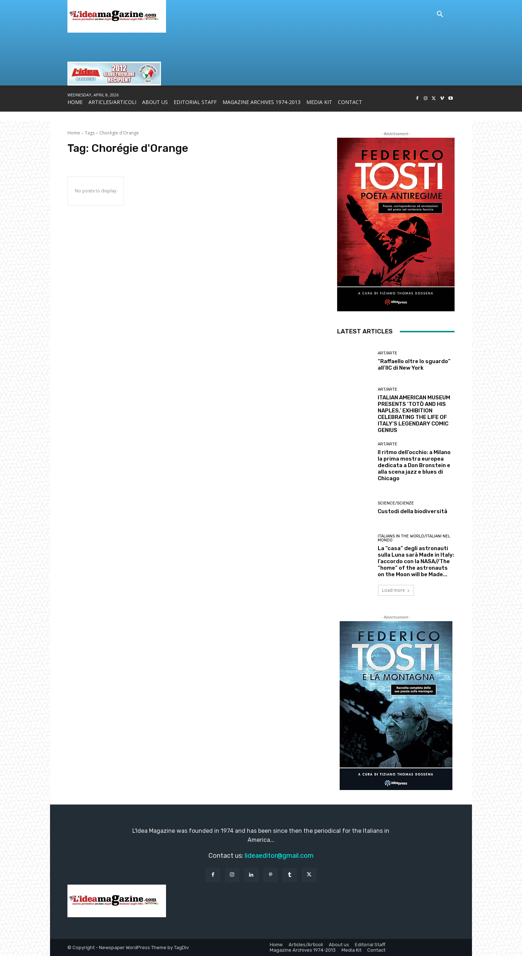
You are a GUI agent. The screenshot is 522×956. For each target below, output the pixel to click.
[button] (440, 14)
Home (73, 133)
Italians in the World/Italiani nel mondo (414, 538)
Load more (396, 590)
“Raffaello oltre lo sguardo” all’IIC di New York (414, 364)
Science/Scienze (396, 503)
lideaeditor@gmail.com (279, 856)
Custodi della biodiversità (412, 511)
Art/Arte (387, 353)
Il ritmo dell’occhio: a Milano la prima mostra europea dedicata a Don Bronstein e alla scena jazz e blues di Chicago (414, 465)
